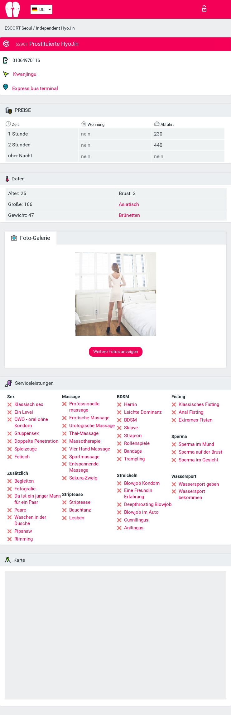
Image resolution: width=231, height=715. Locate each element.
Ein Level (23, 412)
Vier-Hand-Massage (89, 449)
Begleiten (24, 481)
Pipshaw (23, 531)
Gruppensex (26, 433)
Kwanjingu (19, 74)
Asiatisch (129, 204)
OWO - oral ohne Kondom (31, 422)
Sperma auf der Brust (200, 452)
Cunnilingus (136, 520)
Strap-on (133, 435)
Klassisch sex (28, 404)
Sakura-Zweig (83, 478)
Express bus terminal (30, 87)
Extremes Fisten (195, 420)
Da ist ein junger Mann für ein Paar (37, 499)
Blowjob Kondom (142, 483)
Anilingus (133, 528)
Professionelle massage (84, 407)
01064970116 (26, 60)
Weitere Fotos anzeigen (115, 351)
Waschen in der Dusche (30, 520)
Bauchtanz (80, 510)
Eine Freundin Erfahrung (138, 493)
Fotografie (25, 489)
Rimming (23, 539)
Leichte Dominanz (142, 412)
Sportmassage (84, 457)
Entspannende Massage (84, 467)
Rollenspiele (137, 443)
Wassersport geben (199, 484)
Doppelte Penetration (36, 441)
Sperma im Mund (196, 444)
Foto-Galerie (30, 238)
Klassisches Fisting (199, 404)
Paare (20, 510)
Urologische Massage (92, 425)
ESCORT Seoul (18, 28)
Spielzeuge (25, 449)
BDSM (130, 420)
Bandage (133, 451)
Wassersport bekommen (192, 494)
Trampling (134, 459)
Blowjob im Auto (141, 512)
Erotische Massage (89, 418)
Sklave (131, 428)
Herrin (130, 404)
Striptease (79, 502)
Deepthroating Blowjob (147, 504)
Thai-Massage (84, 433)
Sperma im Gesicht (198, 460)
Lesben (76, 518)
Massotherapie (84, 441)
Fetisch (22, 457)
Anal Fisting (191, 412)
